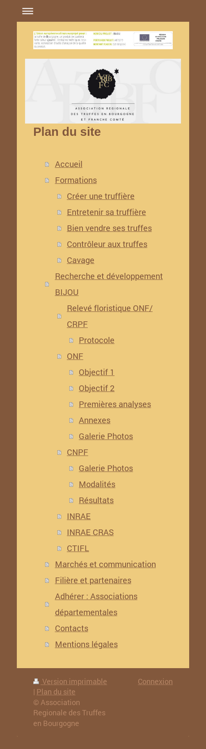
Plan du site (56, 691)
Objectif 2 (96, 388)
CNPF (77, 452)
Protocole (96, 340)
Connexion (155, 681)
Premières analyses (115, 404)
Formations (76, 180)
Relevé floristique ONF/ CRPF (110, 316)
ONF (75, 356)
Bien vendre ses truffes (109, 228)
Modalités (97, 484)
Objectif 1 (96, 372)
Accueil (68, 164)
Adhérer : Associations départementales (96, 604)
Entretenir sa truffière (106, 212)
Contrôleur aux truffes (107, 244)
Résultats (96, 500)
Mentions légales (86, 644)
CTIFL (78, 548)
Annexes (94, 420)
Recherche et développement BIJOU (109, 284)
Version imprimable (70, 681)
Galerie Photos (106, 436)
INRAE (79, 516)
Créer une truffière (101, 196)
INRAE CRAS (90, 532)
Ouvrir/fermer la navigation (103, 11)
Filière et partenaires (93, 580)
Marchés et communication (105, 564)
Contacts (71, 628)
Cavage (80, 260)
